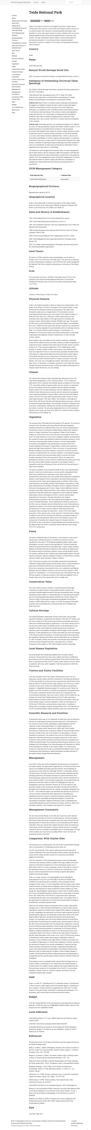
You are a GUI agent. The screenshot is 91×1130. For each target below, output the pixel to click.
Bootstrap (37, 1125)
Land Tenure (16, 50)
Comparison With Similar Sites (17, 98)
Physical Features (18, 58)
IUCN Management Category (18, 34)
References (16, 110)
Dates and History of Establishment (19, 47)
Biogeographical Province (17, 39)
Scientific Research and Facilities (18, 86)
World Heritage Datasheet (21, 2)
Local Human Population (16, 76)
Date (13, 112)
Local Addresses (17, 107)
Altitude (14, 56)
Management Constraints (16, 93)
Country (36, 2)
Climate (14, 61)
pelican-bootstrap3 (23, 1125)
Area (13, 53)
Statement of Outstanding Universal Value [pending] (19, 28)
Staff (13, 102)
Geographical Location (19, 43)
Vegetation (15, 64)
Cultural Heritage (17, 72)
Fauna (14, 66)
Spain (52, 21)
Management (16, 89)
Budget (14, 105)
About (43, 2)
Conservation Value (18, 69)
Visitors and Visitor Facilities (18, 81)
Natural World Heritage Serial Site (19, 22)
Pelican (32, 1125)
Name (14, 18)
